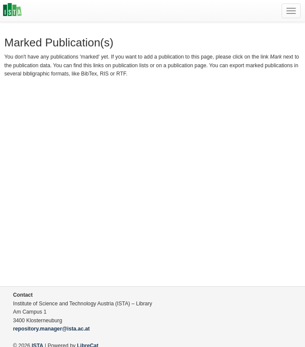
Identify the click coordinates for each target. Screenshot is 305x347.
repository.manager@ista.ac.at (51, 329)
